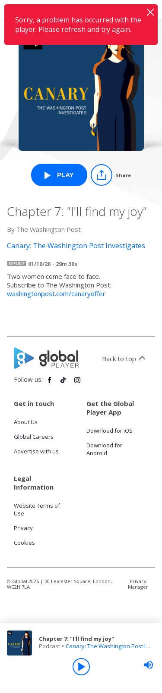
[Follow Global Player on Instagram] (77, 384)
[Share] (111, 175)
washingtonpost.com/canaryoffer (56, 293)
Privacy (23, 528)
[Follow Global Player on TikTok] (63, 384)
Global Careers (34, 436)
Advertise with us (36, 451)
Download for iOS (109, 430)
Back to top (125, 358)
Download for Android (104, 449)
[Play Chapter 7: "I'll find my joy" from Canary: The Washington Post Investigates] (59, 175)
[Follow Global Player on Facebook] (50, 384)
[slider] (149, 665)
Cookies (24, 542)
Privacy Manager (138, 584)
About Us (26, 422)
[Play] (81, 666)
